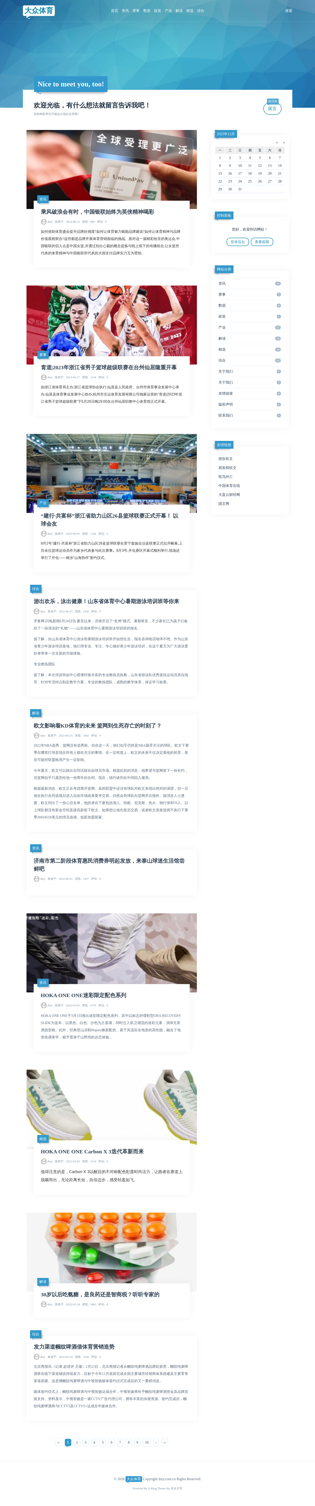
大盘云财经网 (229, 495)
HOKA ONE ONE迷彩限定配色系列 (83, 995)
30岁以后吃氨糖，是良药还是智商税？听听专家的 (100, 1294)
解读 (179, 11)
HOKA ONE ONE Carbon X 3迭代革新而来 (92, 1151)
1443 (82, 611)
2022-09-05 (67, 533)
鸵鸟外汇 (225, 477)
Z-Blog (152, 1488)
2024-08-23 (67, 221)
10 (147, 1442)
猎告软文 (225, 459)
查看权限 (262, 242)
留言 (273, 107)
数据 (146, 11)
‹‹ (58, 1442)
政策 (157, 11)
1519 (89, 1161)
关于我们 (249, 371)
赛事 (136, 11)
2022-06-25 (60, 611)
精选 (190, 11)
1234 (89, 377)
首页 (114, 11)
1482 (82, 735)
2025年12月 (226, 134)
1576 (89, 1005)
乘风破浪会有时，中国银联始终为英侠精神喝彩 (97, 212)
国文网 (223, 504)
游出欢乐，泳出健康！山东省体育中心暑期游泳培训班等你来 (106, 601)
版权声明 (249, 404)
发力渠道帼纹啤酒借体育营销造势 (74, 1347)
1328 (89, 533)
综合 (200, 11)
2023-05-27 (67, 377)
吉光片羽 (176, 1488)
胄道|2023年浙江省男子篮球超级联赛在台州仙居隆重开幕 (109, 367)
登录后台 (238, 242)
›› (164, 1442)
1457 (82, 878)
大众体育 (38, 11)
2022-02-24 (67, 1304)
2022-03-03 (67, 1005)
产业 (168, 11)
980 (88, 221)
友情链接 (249, 393)
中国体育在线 (229, 486)
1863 (89, 1304)
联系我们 (249, 415)
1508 (82, 1357)
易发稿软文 (227, 468)
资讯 (125, 11)
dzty (50, 221)
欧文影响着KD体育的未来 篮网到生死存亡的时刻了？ (98, 726)
